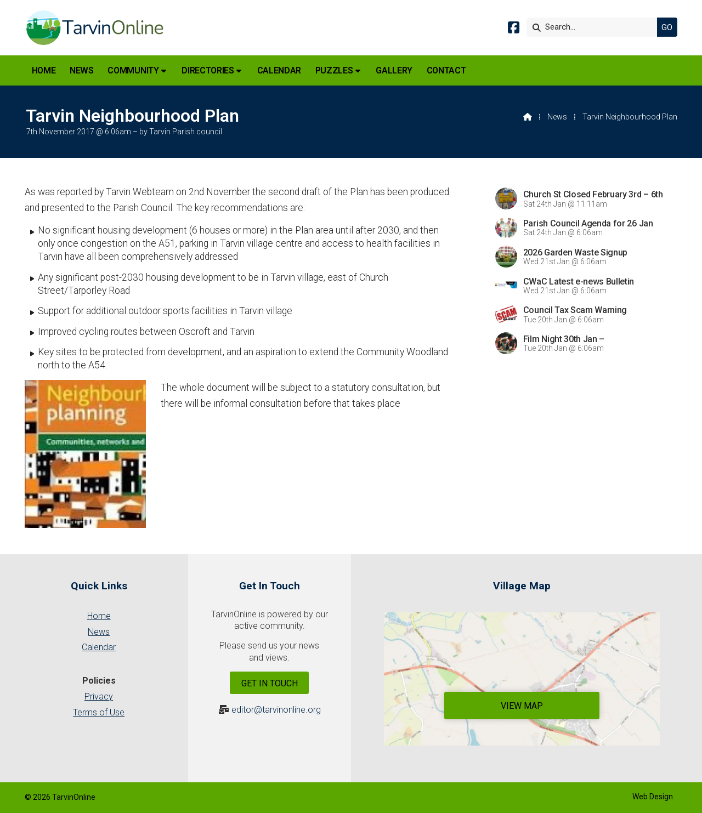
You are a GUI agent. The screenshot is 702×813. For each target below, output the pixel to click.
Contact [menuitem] (446, 70)
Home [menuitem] (44, 70)
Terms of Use (98, 712)
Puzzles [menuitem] (334, 70)
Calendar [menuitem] (279, 70)
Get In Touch (269, 683)
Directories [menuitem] (208, 70)
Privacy (98, 696)
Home (99, 616)
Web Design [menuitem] (652, 796)
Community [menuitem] (132, 70)
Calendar (99, 647)
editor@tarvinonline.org (276, 709)
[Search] (594, 27)
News (557, 116)
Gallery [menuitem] (394, 70)
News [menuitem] (82, 70)
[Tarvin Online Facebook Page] (513, 29)
